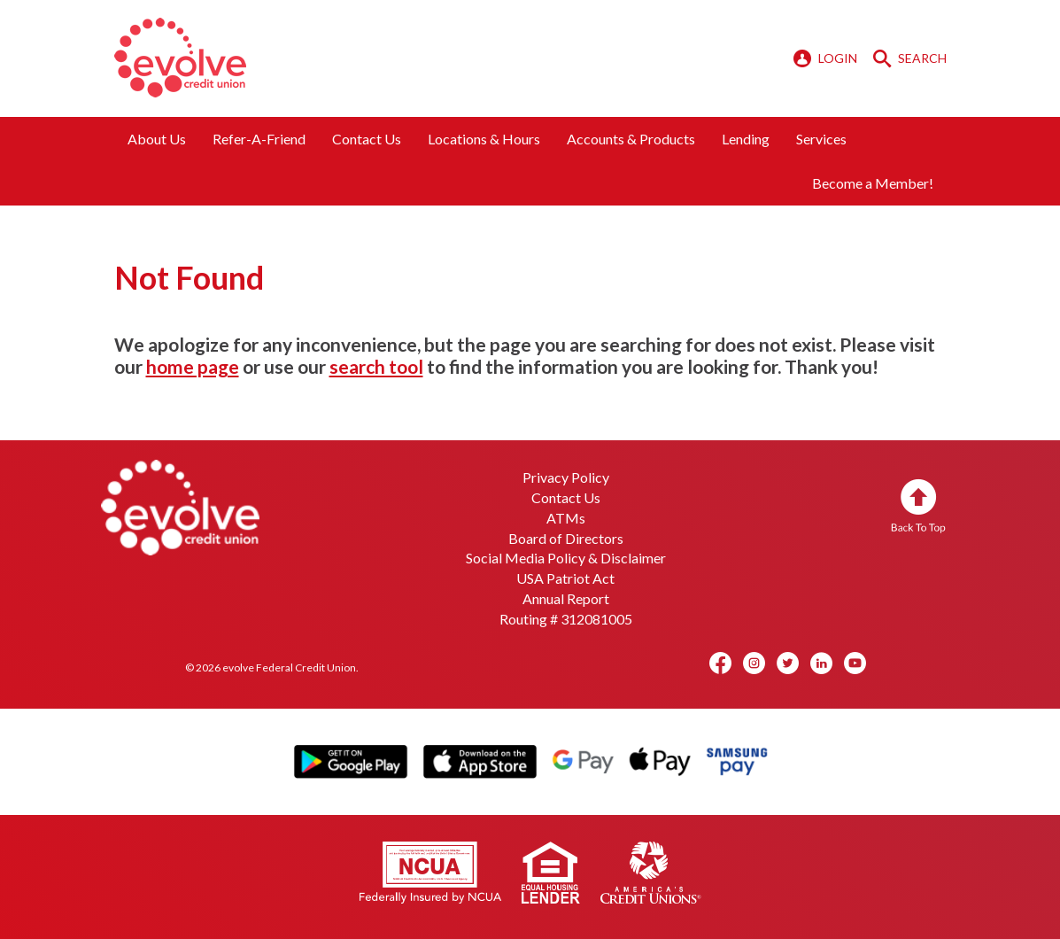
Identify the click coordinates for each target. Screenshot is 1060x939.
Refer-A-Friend (259, 138)
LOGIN (826, 58)
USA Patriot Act (565, 578)
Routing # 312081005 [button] (565, 618)
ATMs (565, 517)
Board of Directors (565, 538)
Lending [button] (746, 138)
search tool (376, 366)
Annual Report (565, 598)
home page (192, 366)
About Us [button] (157, 138)
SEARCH (910, 58)
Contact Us (366, 138)
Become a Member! (872, 183)
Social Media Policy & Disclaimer (566, 557)
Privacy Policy (565, 477)
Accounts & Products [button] (631, 138)
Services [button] (821, 138)
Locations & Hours (484, 138)
